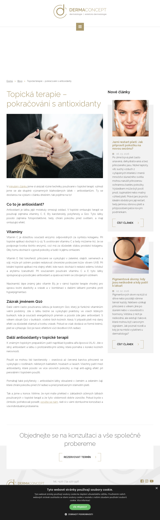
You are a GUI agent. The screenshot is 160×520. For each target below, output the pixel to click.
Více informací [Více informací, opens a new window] (83, 500)
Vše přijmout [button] (80, 507)
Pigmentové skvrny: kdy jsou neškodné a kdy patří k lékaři (130, 282)
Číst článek (125, 222)
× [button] (156, 488)
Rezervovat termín (77, 457)
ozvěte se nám (49, 401)
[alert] (80, 502)
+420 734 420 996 (68, 481)
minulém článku (18, 186)
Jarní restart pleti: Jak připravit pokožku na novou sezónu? (127, 145)
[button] (80, 514)
